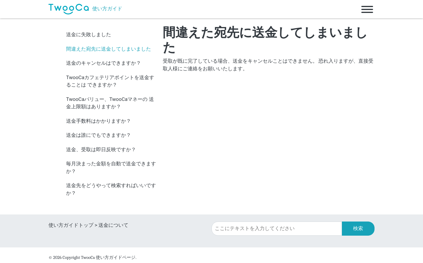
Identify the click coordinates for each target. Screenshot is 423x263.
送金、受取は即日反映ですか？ (101, 149)
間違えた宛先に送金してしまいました (108, 49)
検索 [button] (358, 228)
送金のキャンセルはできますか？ (103, 63)
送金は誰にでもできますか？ (98, 135)
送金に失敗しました (88, 34)
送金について (113, 225)
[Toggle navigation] (367, 9)
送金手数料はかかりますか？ (98, 121)
